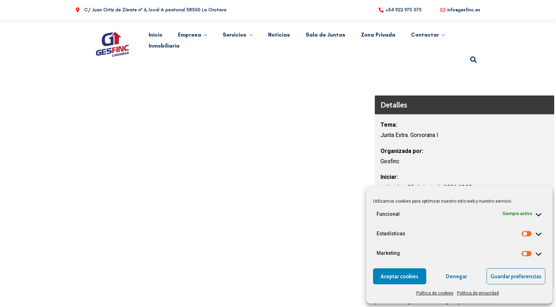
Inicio (155, 35)
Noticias (279, 35)
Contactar (425, 35)
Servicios (234, 35)
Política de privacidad (478, 293)
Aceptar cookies (399, 276)
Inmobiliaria (164, 46)
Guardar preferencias (515, 276)
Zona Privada (378, 35)
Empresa (189, 35)
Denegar (456, 276)
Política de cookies (435, 293)
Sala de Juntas (325, 35)
